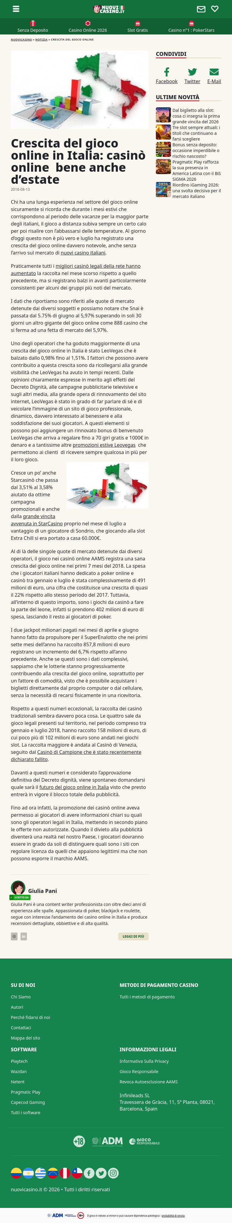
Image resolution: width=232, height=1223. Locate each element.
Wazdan (19, 1071)
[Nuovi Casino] (109, 9)
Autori (17, 1007)
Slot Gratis (137, 30)
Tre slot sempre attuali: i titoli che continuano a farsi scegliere (196, 133)
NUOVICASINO (21, 39)
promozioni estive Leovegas (104, 445)
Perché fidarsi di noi (30, 1017)
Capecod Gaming (28, 1102)
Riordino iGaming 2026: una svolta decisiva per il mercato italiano (196, 190)
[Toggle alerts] (202, 9)
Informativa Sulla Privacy (144, 1061)
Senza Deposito (33, 30)
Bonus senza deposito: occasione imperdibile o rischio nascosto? (196, 150)
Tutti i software (25, 1112)
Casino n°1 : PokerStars (191, 30)
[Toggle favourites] (215, 9)
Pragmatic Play (25, 1092)
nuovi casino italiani (83, 252)
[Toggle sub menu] (16, 9)
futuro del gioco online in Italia (74, 787)
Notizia (41, 39)
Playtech (19, 1061)
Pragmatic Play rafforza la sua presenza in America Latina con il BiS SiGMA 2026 (196, 170)
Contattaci (21, 1027)
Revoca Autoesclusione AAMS (149, 1082)
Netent (17, 1082)
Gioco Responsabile (139, 1071)
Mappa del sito (25, 1038)
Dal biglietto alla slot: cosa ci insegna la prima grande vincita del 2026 (196, 116)
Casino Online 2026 (88, 30)
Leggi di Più (133, 936)
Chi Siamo (21, 997)
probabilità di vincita (173, 1215)
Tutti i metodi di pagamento (147, 997)
